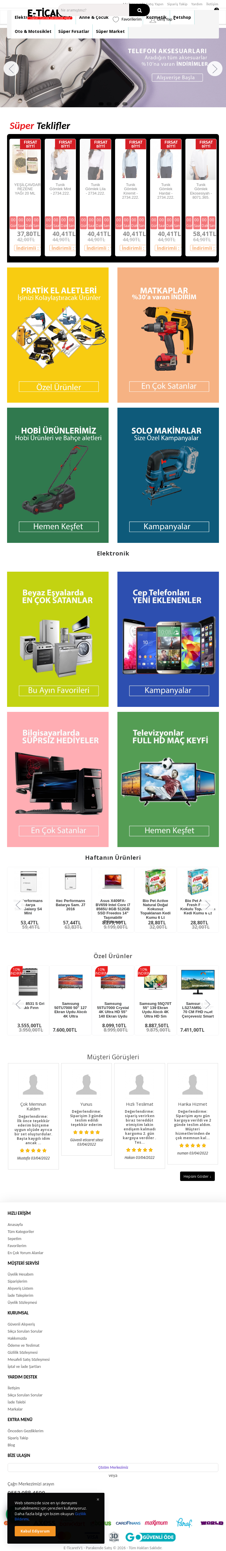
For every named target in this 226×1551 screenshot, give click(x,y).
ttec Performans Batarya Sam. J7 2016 (70, 905)
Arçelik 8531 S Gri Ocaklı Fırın (28, 1005)
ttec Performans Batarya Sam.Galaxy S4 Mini (28, 907)
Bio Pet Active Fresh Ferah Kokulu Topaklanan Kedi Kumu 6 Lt (197, 907)
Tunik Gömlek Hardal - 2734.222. (165, 191)
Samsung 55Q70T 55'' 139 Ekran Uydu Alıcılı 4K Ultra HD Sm (155, 1009)
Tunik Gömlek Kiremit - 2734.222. (130, 191)
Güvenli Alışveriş (21, 1324)
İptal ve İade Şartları (24, 1366)
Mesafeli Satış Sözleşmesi (29, 1359)
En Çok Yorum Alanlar (26, 1252)
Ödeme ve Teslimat (23, 1345)
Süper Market (110, 31)
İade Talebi (17, 1402)
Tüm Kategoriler (21, 1231)
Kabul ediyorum (35, 1531)
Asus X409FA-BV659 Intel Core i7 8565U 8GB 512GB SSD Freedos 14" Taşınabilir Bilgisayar (113, 911)
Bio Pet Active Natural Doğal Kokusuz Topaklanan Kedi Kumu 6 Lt (155, 909)
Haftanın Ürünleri (113, 857)
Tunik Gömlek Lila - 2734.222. (95, 189)
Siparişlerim (17, 1281)
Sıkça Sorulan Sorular (25, 1331)
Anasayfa (15, 1224)
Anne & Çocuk (94, 17)
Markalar (15, 1409)
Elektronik (25, 17)
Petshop (182, 17)
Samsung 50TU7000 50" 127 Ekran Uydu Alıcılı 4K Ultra (70, 1009)
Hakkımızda (17, 1338)
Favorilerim (17, 1245)
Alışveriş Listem (20, 1288)
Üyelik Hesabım (21, 1274)
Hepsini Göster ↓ (197, 1176)
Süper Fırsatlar (73, 31)
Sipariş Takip (177, 4)
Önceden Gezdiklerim (26, 1430)
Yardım (196, 4)
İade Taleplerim (20, 1295)
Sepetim (14, 1238)
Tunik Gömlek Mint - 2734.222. (60, 189)
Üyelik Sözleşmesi (22, 1302)
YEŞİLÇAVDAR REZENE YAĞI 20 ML (27, 189)
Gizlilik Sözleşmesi (23, 1352)
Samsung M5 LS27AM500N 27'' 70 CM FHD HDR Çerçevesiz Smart (198, 1009)
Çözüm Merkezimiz (113, 1467)
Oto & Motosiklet (33, 31)
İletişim (212, 4)
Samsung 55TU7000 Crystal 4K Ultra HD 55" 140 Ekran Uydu (113, 1009)
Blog (11, 1445)
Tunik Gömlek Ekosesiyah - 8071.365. (201, 191)
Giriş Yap (162, 20)
